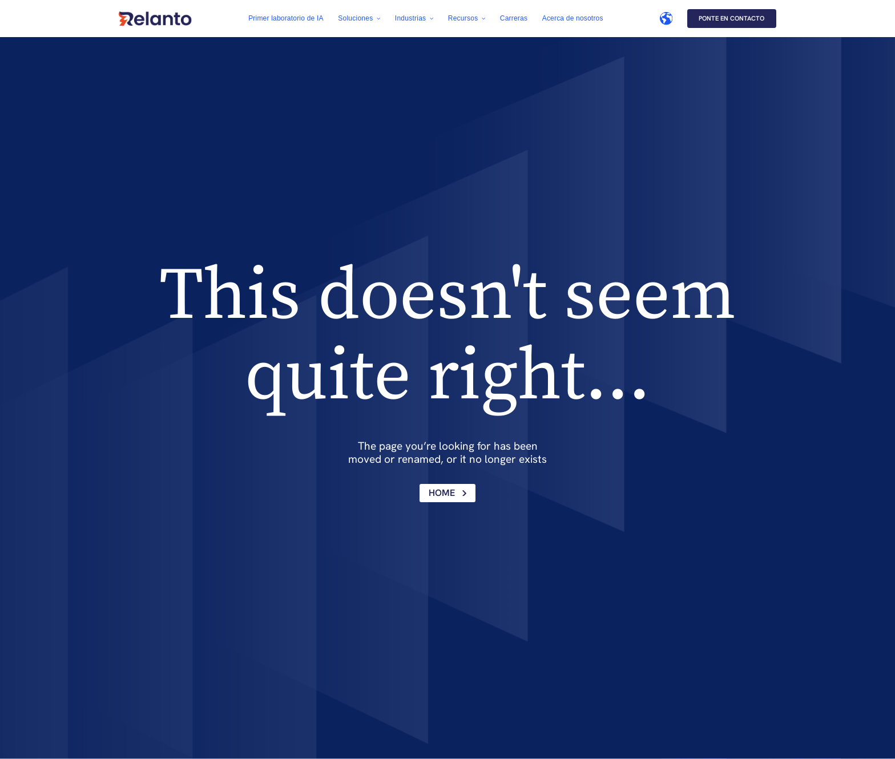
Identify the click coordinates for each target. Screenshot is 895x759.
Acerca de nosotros (572, 18)
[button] (359, 18)
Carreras (513, 18)
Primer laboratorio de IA (286, 18)
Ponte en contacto (731, 18)
